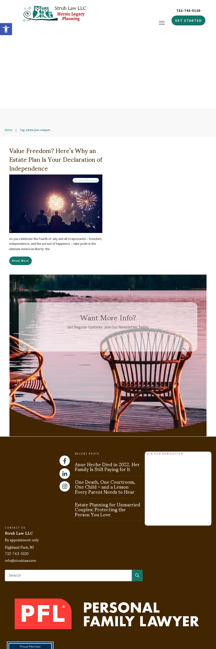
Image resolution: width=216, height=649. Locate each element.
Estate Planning (85, 139)
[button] (6, 29)
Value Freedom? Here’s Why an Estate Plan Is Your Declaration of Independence (55, 118)
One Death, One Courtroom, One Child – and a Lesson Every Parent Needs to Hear (105, 446)
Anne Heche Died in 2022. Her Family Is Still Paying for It (107, 426)
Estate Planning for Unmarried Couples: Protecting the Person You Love (107, 469)
